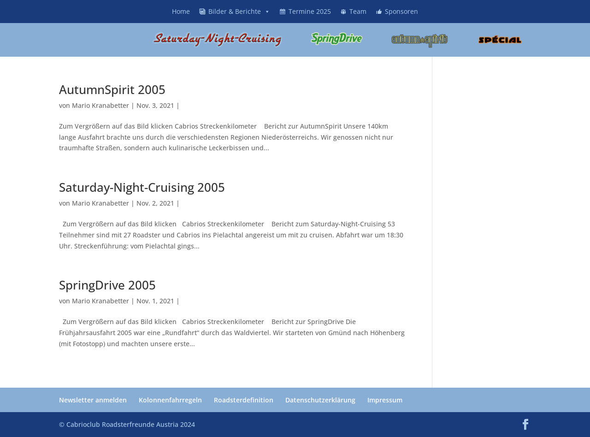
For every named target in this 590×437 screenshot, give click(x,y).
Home (181, 11)
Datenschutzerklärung (320, 400)
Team (357, 11)
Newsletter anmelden (93, 400)
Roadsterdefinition (243, 400)
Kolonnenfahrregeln (170, 400)
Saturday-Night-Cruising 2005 (142, 187)
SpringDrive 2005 (107, 285)
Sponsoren (401, 11)
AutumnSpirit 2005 (112, 89)
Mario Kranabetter (100, 105)
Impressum (384, 400)
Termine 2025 (310, 11)
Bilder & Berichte (239, 11)
